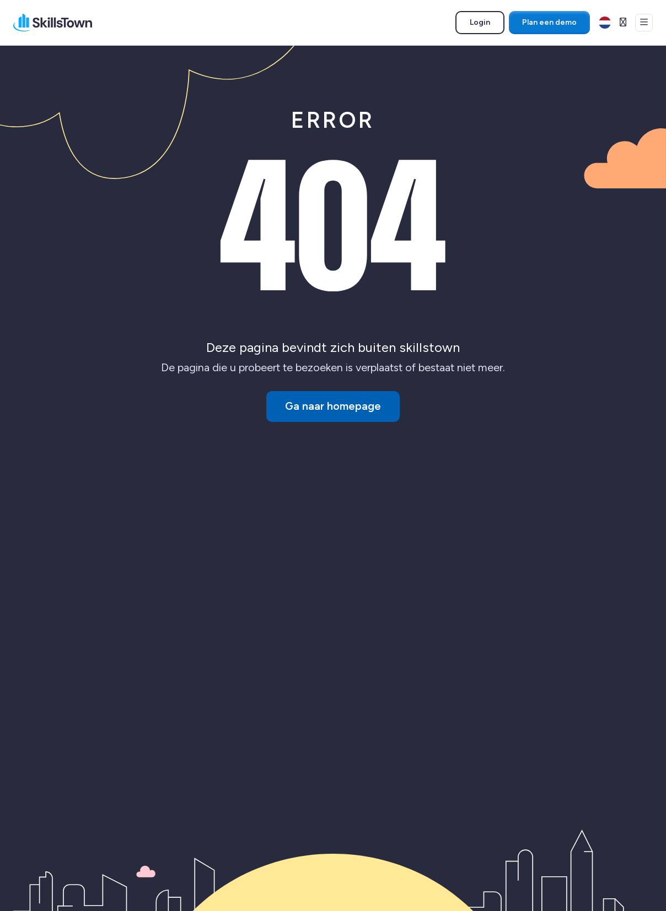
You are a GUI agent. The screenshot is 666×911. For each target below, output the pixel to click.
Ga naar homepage (333, 406)
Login (486, 24)
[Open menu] (644, 22)
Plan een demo (549, 22)
